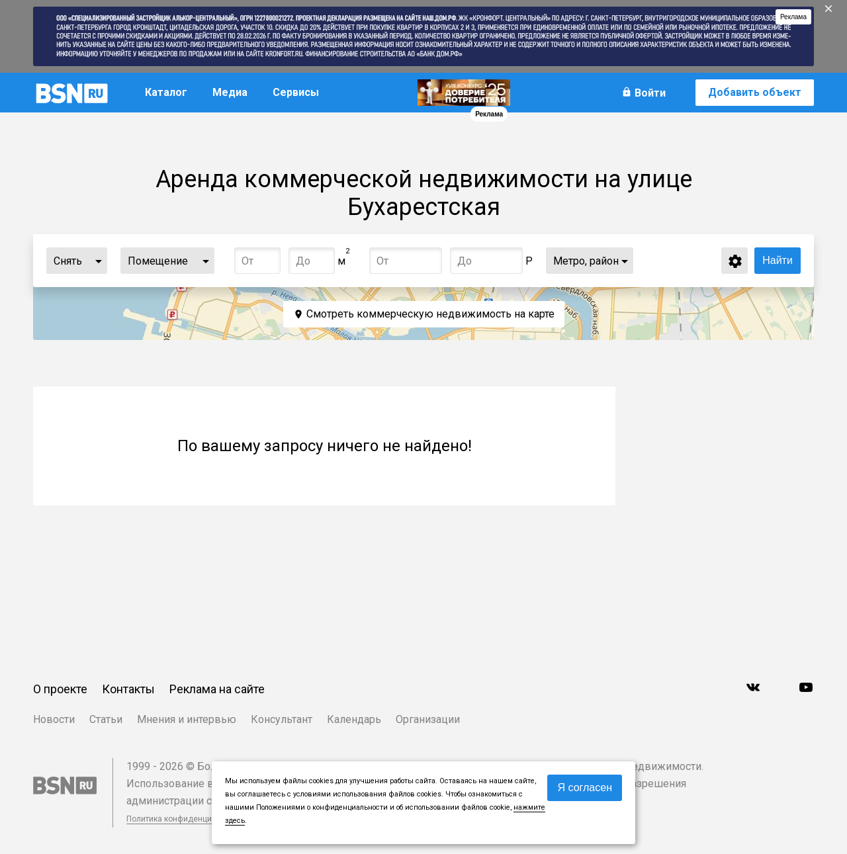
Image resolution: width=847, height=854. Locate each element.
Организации (428, 719)
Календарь (354, 719)
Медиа (229, 92)
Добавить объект (754, 92)
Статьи (105, 719)
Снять (68, 261)
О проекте (60, 689)
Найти (777, 260)
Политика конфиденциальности (186, 819)
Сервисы (296, 92)
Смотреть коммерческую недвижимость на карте (430, 314)
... (99, 260)
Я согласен (584, 787)
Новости (54, 719)
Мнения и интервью (186, 719)
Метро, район (586, 261)
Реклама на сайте (217, 689)
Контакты (128, 689)
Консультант (281, 719)
